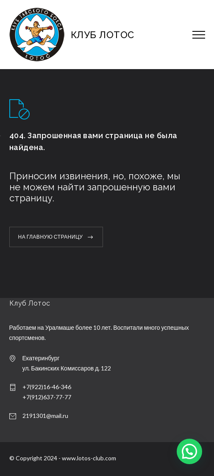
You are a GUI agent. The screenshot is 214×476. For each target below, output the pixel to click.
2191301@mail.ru (45, 415)
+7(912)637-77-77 (46, 397)
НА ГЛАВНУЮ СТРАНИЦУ (50, 237)
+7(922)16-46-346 (46, 386)
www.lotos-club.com (89, 458)
